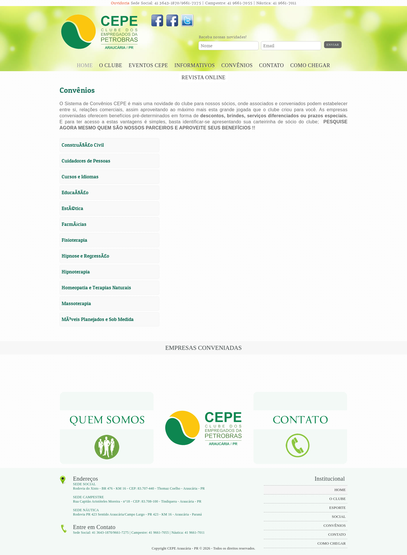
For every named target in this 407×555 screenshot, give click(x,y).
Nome (207, 46)
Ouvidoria (120, 3)
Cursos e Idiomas (80, 176)
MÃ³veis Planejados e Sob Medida (98, 319)
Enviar (333, 44)
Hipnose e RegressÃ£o (85, 256)
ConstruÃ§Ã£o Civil (83, 145)
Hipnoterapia (76, 272)
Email (269, 46)
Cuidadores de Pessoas (86, 161)
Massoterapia (76, 303)
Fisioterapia (74, 240)
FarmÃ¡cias (74, 224)
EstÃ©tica (72, 208)
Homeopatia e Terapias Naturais (96, 287)
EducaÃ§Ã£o (75, 192)
